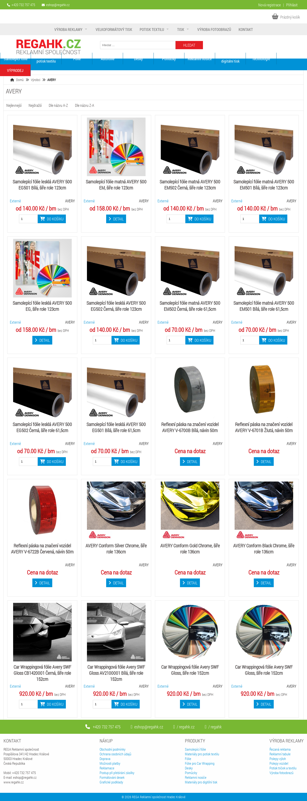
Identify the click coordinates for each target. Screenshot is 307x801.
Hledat (189, 45)
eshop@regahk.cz (58, 4)
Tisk (180, 29)
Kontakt (246, 29)
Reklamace (107, 768)
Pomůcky (169, 58)
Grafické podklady (111, 782)
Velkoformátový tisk (114, 29)
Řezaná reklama (280, 749)
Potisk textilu (152, 29)
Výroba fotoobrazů (214, 29)
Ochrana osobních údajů (115, 754)
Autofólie (107, 58)
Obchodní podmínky (112, 749)
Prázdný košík (286, 17)
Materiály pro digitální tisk (230, 58)
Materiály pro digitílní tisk (201, 782)
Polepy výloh (278, 758)
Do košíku (52, 219)
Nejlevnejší (14, 105)
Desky (138, 58)
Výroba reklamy (68, 29)
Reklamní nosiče (200, 58)
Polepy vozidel (279, 763)
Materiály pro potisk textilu (46, 58)
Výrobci (35, 80)
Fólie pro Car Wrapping (199, 763)
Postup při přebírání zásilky (117, 772)
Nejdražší (35, 105)
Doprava (105, 758)
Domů (20, 80)
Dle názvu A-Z (58, 105)
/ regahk (213, 727)
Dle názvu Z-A (84, 105)
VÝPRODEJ (15, 70)
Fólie (77, 58)
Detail (116, 219)
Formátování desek (112, 777)
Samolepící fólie (15, 58)
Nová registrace (269, 4)
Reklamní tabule (280, 754)
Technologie (261, 58)
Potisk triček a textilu (283, 768)
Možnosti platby (110, 763)
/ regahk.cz (184, 727)
